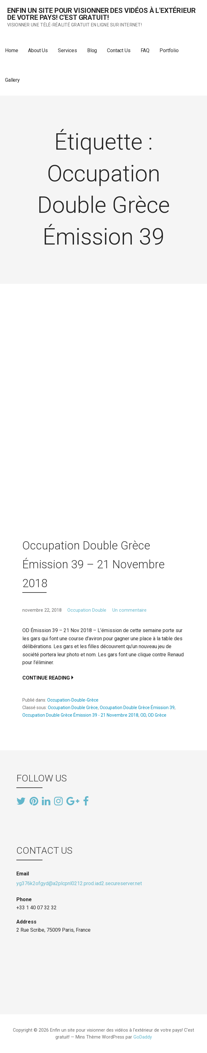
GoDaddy (142, 1037)
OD (143, 715)
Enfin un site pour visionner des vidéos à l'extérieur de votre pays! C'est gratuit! (101, 14)
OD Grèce (157, 715)
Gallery (12, 80)
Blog (92, 50)
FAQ (145, 50)
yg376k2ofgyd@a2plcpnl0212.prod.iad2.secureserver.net (79, 883)
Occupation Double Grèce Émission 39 (137, 707)
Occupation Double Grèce (73, 707)
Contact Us (118, 50)
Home (11, 50)
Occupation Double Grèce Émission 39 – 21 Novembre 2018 (93, 564)
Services (67, 50)
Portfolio (169, 50)
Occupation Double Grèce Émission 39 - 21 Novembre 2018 (80, 715)
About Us (38, 50)
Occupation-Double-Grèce (72, 700)
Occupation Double (86, 610)
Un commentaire (129, 610)
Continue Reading (46, 678)
